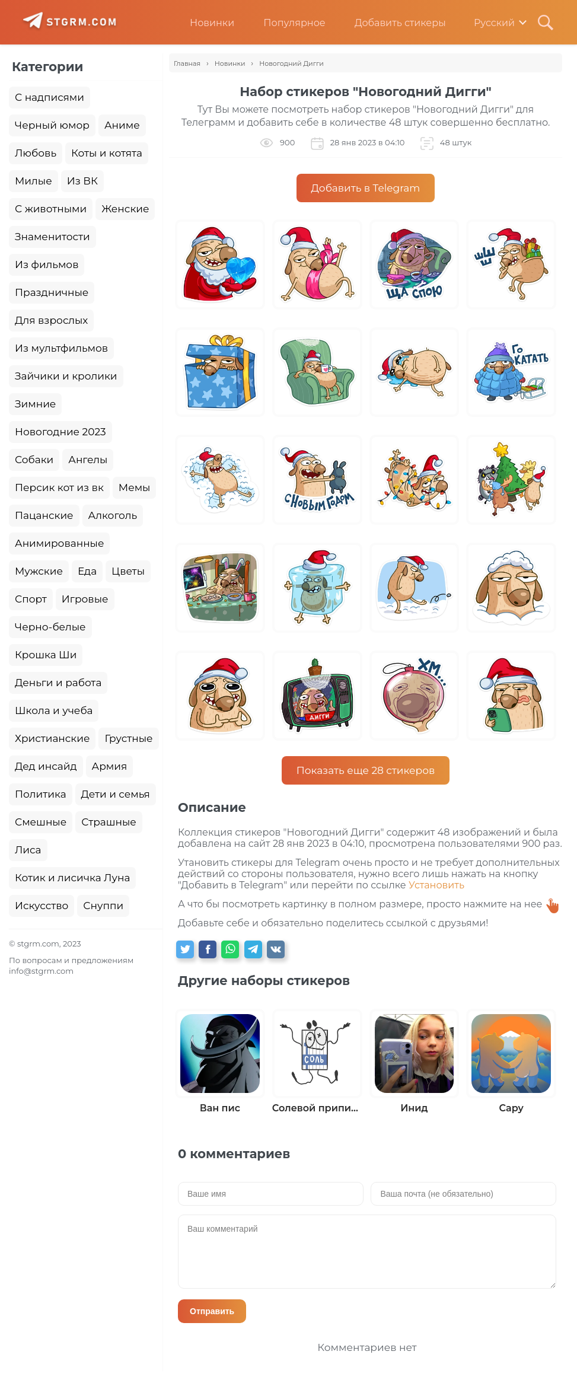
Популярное (285, 22)
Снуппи (103, 905)
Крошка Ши (45, 655)
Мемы (135, 487)
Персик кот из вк (59, 487)
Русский (486, 22)
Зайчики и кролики (66, 376)
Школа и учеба (54, 710)
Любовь (35, 153)
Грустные (128, 738)
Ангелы (87, 460)
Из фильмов (46, 264)
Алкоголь (113, 515)
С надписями (49, 97)
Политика (40, 794)
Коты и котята (106, 153)
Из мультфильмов (61, 348)
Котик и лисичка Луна (72, 878)
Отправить (212, 1311)
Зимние (35, 404)
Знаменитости (52, 237)
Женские (125, 209)
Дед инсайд (46, 766)
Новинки (203, 22)
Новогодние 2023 (60, 432)
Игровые (85, 599)
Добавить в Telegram (365, 188)
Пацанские (44, 515)
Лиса (28, 850)
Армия (109, 766)
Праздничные (51, 292)
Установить (436, 885)
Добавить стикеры (391, 22)
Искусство (41, 905)
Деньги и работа (58, 683)
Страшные (108, 822)
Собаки (34, 460)
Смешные (40, 822)
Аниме (122, 125)
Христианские (52, 738)
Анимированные (59, 543)
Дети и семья (115, 794)
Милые (33, 181)
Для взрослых (51, 320)
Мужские (39, 571)
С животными (51, 209)
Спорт (31, 599)
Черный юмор (52, 125)
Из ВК (82, 181)
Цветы (128, 571)
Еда (87, 571)
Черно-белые (50, 627)
